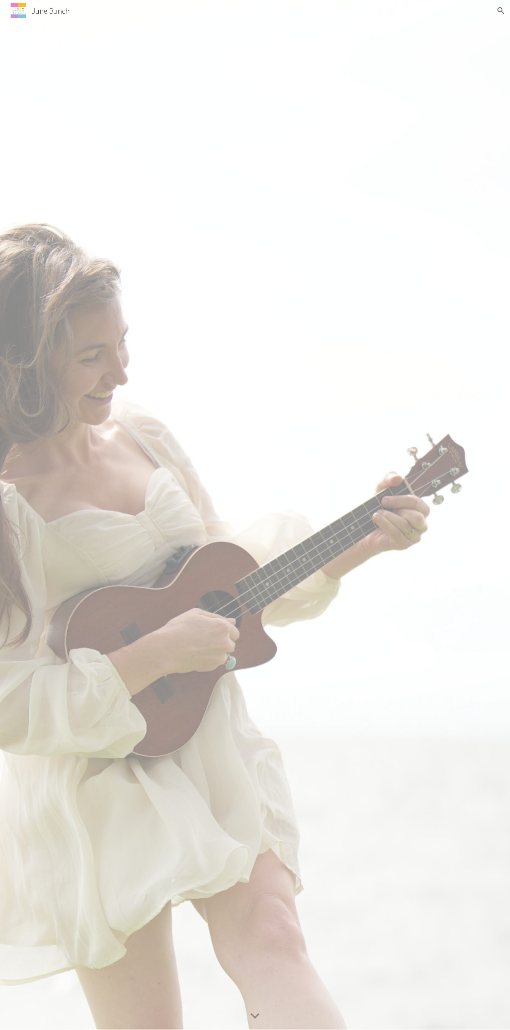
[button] (501, 11)
